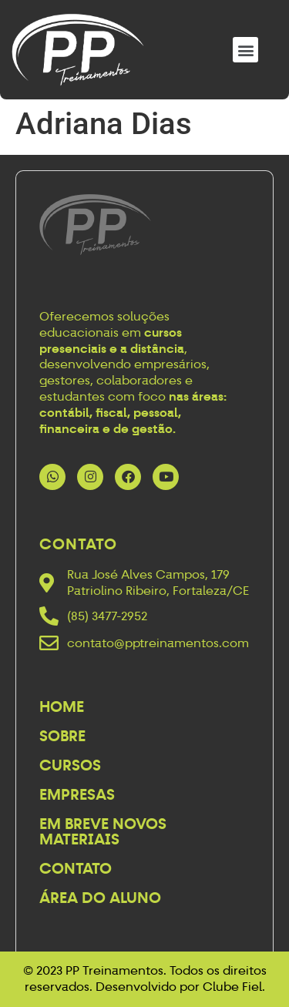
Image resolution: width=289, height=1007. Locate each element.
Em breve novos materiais (102, 831)
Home (61, 706)
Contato (75, 868)
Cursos (70, 765)
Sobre (62, 736)
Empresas (77, 794)
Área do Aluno (100, 897)
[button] (245, 49)
